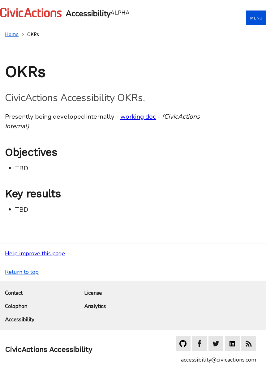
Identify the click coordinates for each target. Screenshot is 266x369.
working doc (138, 116)
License (93, 293)
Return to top (22, 272)
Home (12, 34)
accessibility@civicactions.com (218, 359)
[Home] (123, 12)
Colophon (16, 307)
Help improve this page (35, 253)
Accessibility (19, 320)
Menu (256, 17)
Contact (14, 293)
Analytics (95, 307)
